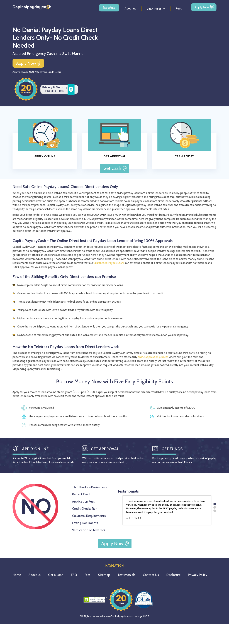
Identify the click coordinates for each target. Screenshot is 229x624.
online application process (153, 357)
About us (130, 8)
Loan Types (154, 8)
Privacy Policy (197, 575)
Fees (179, 8)
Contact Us (151, 575)
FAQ (74, 575)
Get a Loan (56, 575)
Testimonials (126, 575)
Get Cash (112, 168)
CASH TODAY (184, 156)
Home (17, 575)
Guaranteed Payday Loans (109, 263)
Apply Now (201, 7)
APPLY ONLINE (44, 156)
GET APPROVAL (114, 156)
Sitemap (104, 575)
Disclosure (173, 575)
